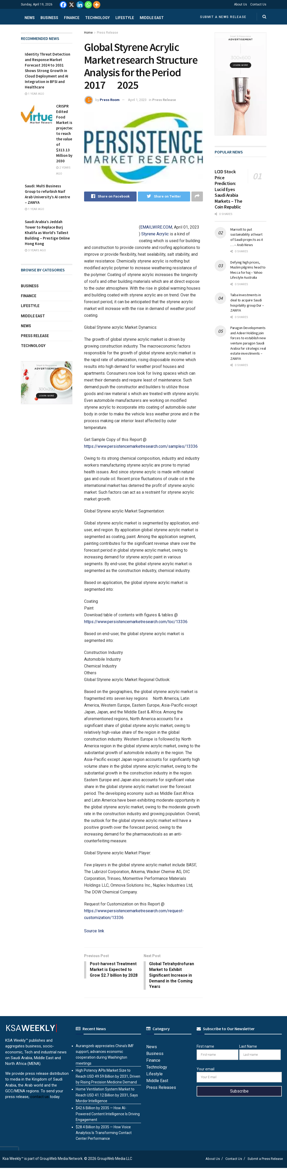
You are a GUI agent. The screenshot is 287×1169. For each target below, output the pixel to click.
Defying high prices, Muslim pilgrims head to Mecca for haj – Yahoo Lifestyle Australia (248, 270)
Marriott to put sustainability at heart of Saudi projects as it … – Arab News (246, 237)
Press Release (38, 33)
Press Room (110, 100)
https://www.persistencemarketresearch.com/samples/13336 (141, 446)
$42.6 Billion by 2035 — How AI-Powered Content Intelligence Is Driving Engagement (108, 1115)
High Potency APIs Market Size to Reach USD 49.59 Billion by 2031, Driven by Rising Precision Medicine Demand (108, 1077)
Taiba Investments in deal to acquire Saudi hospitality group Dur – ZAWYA (247, 303)
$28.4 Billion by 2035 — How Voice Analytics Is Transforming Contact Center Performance (104, 1134)
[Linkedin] (80, 4)
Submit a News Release (223, 17)
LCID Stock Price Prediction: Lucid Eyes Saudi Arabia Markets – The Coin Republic (228, 189)
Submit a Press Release (265, 1159)
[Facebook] (63, 4)
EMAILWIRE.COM (156, 227)
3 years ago (35, 250)
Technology (97, 18)
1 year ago (34, 94)
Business (49, 18)
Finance (71, 18)
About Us (240, 4)
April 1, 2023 (137, 100)
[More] (96, 4)
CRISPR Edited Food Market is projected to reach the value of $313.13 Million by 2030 (64, 133)
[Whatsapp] (88, 4)
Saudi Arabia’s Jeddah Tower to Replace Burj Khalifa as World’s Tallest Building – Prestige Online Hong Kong (47, 232)
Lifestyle (124, 18)
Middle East (152, 18)
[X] (71, 4)
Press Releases (161, 1088)
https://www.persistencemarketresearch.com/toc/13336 (136, 621)
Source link (94, 930)
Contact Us (258, 4)
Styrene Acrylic (155, 233)
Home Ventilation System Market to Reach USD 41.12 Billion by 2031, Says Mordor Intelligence (107, 1096)
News (30, 18)
